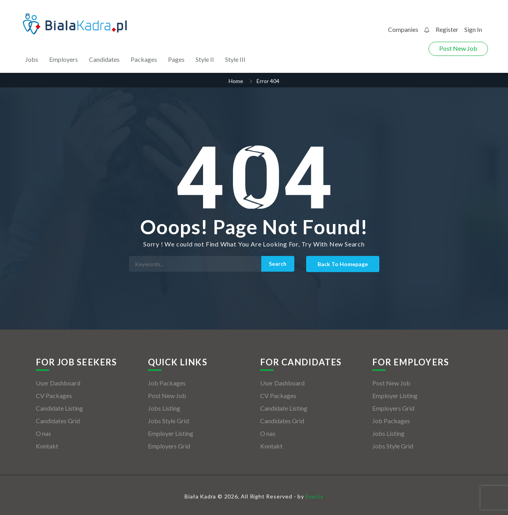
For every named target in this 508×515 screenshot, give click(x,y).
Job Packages (167, 383)
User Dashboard (58, 383)
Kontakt (47, 446)
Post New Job (458, 48)
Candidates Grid (58, 420)
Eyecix (314, 496)
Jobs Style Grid (168, 420)
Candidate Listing (59, 408)
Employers (63, 59)
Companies (403, 29)
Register (447, 29)
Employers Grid (169, 446)
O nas (43, 433)
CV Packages (54, 395)
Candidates (104, 59)
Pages (176, 59)
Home (236, 81)
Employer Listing (170, 433)
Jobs (31, 59)
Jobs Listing (164, 408)
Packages (144, 59)
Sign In (473, 29)
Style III (235, 59)
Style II (205, 59)
